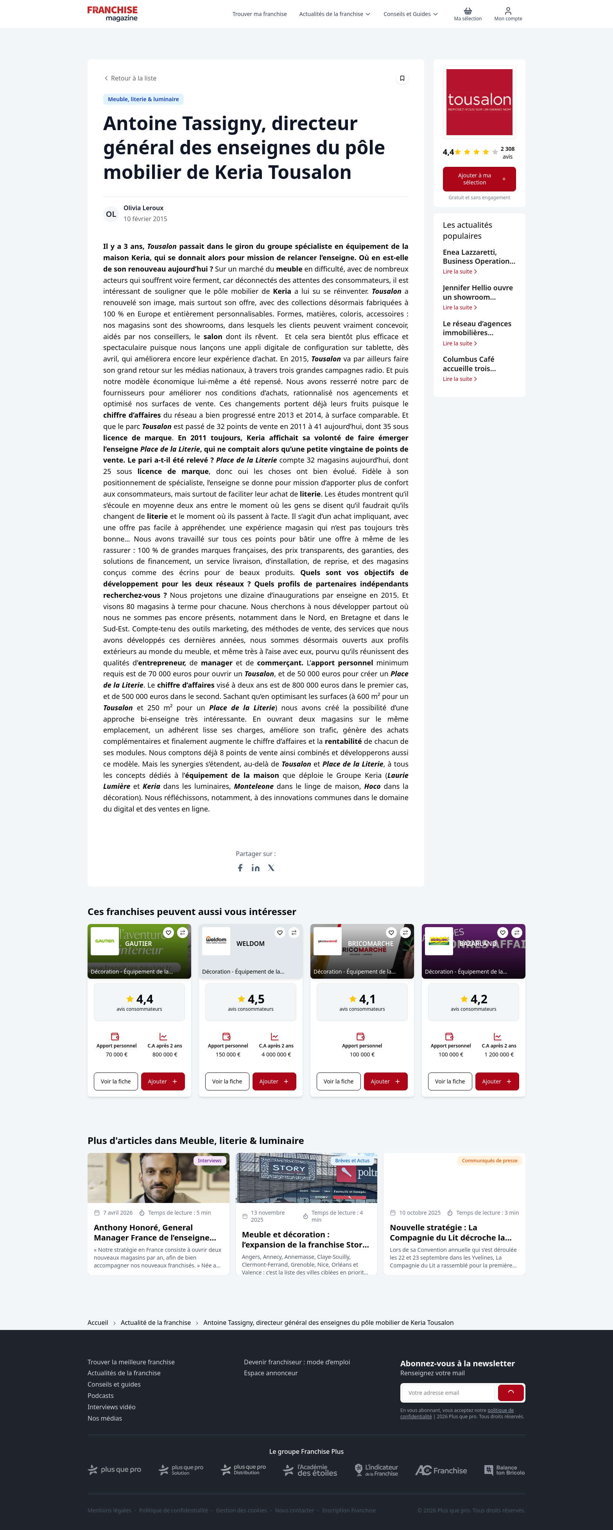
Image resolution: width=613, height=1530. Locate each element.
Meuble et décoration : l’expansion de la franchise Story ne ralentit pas (304, 1244)
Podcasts (101, 1396)
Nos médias (105, 1418)
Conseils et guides (114, 1384)
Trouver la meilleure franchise (131, 1362)
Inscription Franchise (349, 1510)
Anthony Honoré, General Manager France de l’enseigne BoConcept (152, 1237)
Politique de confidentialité (173, 1510)
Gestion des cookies (241, 1510)
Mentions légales (109, 1510)
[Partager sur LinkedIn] (255, 868)
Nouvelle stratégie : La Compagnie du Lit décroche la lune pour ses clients (447, 1237)
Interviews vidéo (112, 1407)
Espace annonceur (271, 1373)
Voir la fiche (116, 1081)
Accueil (98, 1322)
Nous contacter (294, 1510)
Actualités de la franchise (124, 1373)
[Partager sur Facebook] (240, 868)
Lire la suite (461, 271)
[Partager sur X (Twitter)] (271, 868)
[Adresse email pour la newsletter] (448, 1393)
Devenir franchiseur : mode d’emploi (297, 1362)
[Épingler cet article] (402, 78)
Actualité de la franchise (156, 1322)
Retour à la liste (129, 78)
